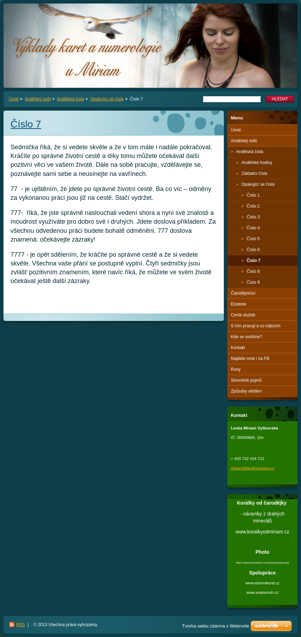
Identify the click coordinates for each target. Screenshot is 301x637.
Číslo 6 (253, 249)
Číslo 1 (253, 195)
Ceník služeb (243, 315)
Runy (236, 369)
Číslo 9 (253, 282)
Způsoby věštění (246, 391)
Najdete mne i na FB (250, 358)
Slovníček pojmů (246, 380)
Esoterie (238, 304)
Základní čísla (254, 173)
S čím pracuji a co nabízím (255, 325)
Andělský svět (38, 99)
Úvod (14, 99)
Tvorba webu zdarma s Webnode (215, 626)
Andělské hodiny (256, 162)
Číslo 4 (253, 227)
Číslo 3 (253, 217)
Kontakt (238, 347)
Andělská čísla (70, 99)
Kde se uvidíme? (246, 336)
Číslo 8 (253, 271)
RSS (20, 624)
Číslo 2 (253, 206)
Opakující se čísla (107, 99)
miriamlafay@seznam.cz (252, 468)
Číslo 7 (253, 260)
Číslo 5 (253, 238)
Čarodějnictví (243, 293)
